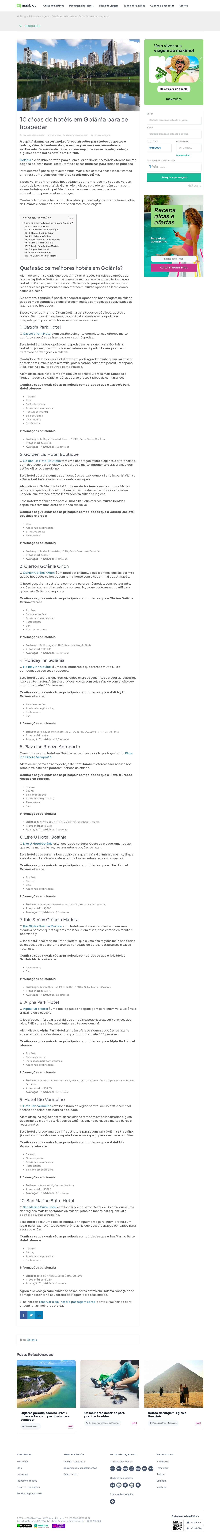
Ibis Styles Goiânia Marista (42, 926)
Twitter (161, 1474)
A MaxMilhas (24, 1454)
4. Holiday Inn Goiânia (40, 236)
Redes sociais (165, 1454)
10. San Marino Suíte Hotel (44, 256)
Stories (183, 5)
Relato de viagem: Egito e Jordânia (167, 1414)
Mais (70, 1426)
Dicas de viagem (108, 5)
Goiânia (25, 160)
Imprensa (22, 1474)
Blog (23, 16)
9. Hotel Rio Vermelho (39, 252)
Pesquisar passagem (174, 177)
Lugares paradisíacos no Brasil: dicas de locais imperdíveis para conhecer (44, 1416)
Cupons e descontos (162, 5)
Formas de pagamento (123, 1454)
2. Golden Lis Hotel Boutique (43, 229)
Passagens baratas (80, 5)
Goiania (32, 1339)
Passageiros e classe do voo (161, 160)
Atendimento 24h (73, 1454)
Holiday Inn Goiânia (37, 667)
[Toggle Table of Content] (69, 218)
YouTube (162, 1487)
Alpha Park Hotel (35, 1009)
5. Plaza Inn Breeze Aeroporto (44, 239)
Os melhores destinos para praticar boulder (104, 1414)
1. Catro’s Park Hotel (38, 226)
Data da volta (182, 141)
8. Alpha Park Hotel (39, 249)
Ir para (150, 127)
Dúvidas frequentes (74, 1461)
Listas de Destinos (111, 1423)
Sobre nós (23, 1461)
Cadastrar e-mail (174, 267)
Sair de (150, 114)
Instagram (162, 1468)
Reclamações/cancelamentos (80, 1468)
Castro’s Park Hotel (37, 333)
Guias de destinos (53, 5)
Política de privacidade (29, 1493)
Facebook (162, 1461)
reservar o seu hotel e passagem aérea (67, 1302)
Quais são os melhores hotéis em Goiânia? (48, 223)
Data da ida (152, 141)
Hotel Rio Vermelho (37, 1106)
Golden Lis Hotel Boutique (42, 461)
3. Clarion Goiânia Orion (41, 233)
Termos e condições (28, 1487)
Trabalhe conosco (27, 1480)
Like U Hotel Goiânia (38, 843)
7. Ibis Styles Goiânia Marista (43, 246)
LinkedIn (162, 1480)
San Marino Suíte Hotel (40, 1207)
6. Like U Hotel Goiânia (41, 243)
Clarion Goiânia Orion (39, 573)
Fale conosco (71, 1474)
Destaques (157, 1423)
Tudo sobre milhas (134, 5)
